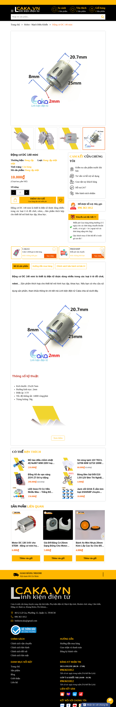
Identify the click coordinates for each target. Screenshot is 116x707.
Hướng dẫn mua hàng (70, 643)
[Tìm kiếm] (103, 17)
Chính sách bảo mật (20, 655)
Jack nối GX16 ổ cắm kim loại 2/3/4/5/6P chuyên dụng (90, 491)
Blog (13, 674)
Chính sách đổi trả (19, 651)
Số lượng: (15, 187)
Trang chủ (15, 666)
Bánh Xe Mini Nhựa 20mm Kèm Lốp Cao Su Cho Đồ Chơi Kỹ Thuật (89, 544)
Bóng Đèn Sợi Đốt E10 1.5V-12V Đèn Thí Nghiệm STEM (90, 476)
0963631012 (67, 670)
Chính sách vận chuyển (21, 643)
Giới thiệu (15, 678)
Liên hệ (14, 682)
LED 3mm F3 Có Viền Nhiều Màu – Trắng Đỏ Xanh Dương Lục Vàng (39, 491)
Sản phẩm (15, 670)
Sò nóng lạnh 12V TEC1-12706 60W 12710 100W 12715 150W (90, 462)
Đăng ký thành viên (68, 651)
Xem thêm (58, 438)
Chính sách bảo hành (20, 647)
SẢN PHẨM (27, 506)
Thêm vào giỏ (26, 558)
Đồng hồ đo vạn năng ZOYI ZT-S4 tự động (39, 476)
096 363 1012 (85, 207)
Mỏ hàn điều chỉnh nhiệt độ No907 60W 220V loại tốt (40, 462)
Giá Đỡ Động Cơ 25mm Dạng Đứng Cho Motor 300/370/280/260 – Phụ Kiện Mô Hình (56, 544)
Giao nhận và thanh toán (71, 647)
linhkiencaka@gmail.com (26, 621)
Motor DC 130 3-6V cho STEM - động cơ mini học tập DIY (25, 544)
